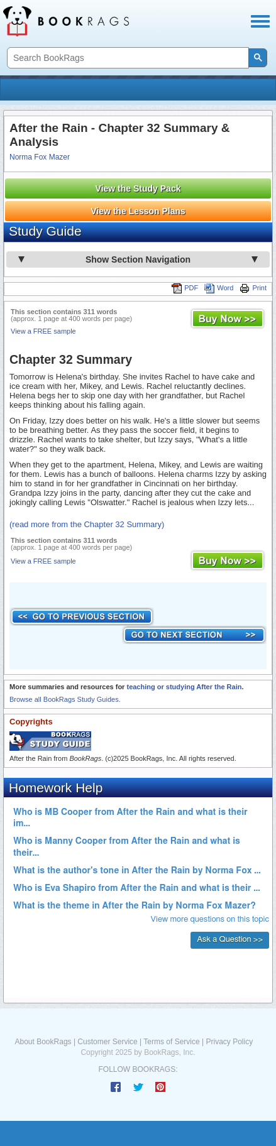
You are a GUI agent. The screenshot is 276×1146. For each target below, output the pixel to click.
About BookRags (43, 1041)
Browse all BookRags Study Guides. (65, 699)
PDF (185, 288)
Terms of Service (171, 1041)
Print (253, 288)
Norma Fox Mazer (39, 157)
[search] (126, 58)
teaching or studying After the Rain (183, 686)
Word (218, 288)
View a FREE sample (43, 331)
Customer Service (107, 1041)
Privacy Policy (229, 1041)
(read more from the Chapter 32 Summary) (86, 524)
